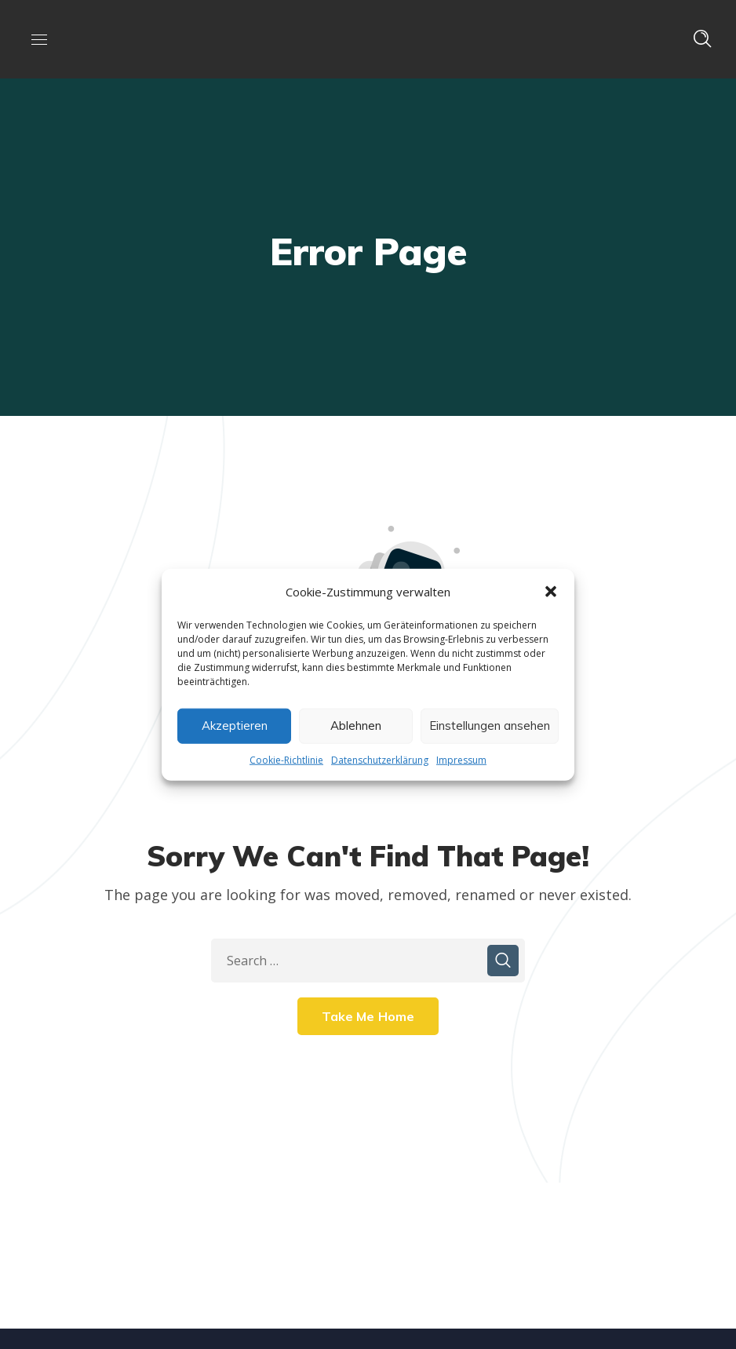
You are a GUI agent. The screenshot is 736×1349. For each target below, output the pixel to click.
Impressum (461, 759)
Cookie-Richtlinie (286, 759)
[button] (551, 591)
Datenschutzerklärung (379, 759)
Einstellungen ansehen (489, 725)
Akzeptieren (235, 725)
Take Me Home (368, 1016)
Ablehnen (355, 725)
